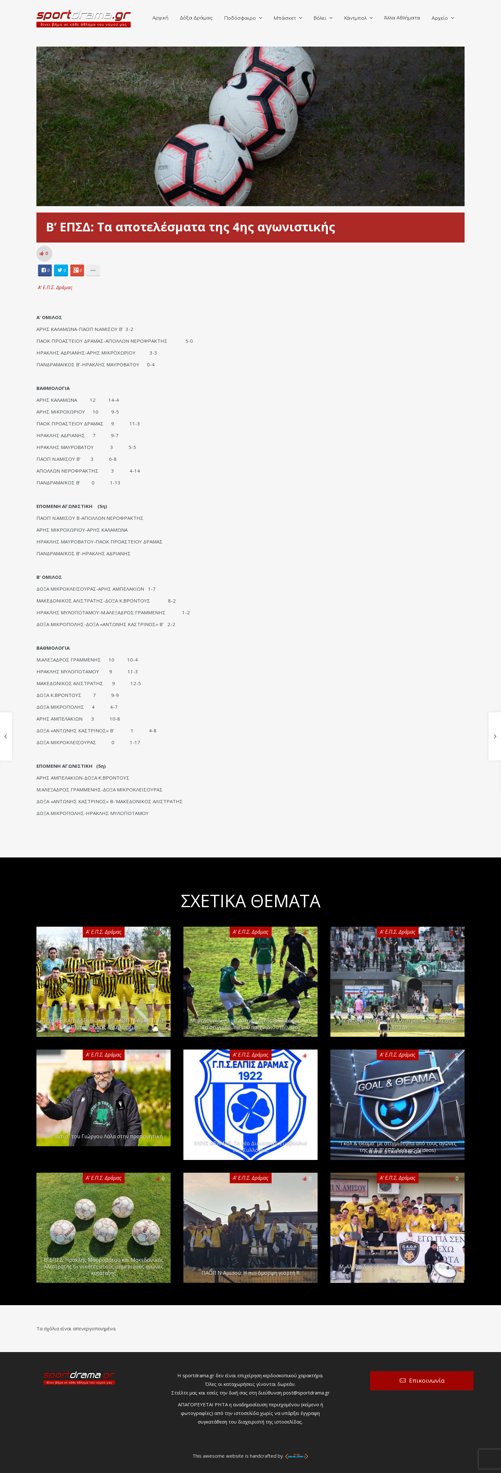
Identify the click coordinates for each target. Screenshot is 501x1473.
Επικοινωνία (427, 1380)
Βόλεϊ (319, 18)
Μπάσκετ (285, 18)
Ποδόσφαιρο (240, 18)
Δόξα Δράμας (196, 18)
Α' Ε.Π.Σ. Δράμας (55, 287)
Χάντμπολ (355, 18)
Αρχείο (440, 18)
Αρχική (160, 18)
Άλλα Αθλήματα (402, 18)
